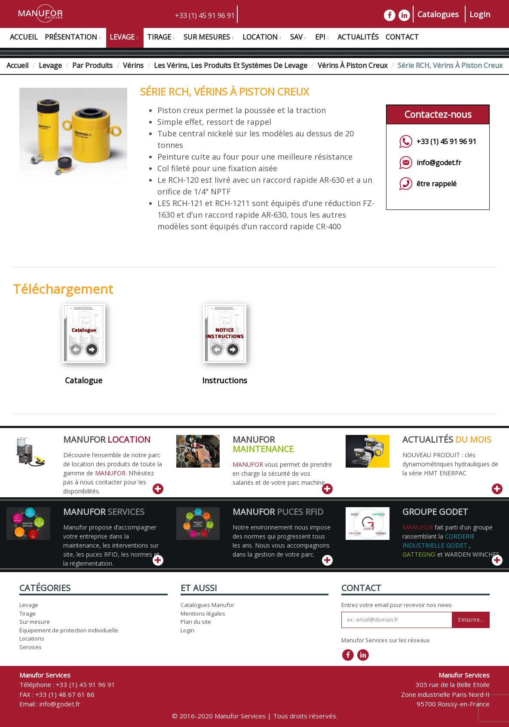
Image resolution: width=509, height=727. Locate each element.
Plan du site (196, 621)
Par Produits (92, 65)
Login (479, 14)
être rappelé (437, 183)
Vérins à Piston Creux (352, 65)
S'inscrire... (471, 619)
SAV (299, 38)
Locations (31, 638)
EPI (323, 38)
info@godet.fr (439, 162)
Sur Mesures (210, 38)
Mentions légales (203, 613)
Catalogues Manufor (207, 605)
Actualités (358, 37)
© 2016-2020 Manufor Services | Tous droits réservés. (254, 716)
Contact (402, 37)
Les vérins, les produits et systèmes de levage (230, 65)
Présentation (74, 38)
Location (262, 38)
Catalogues (438, 14)
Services (30, 647)
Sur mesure (34, 621)
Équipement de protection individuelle (68, 630)
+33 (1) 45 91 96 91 (205, 15)
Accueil (24, 37)
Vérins (133, 65)
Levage (125, 38)
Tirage (162, 38)
